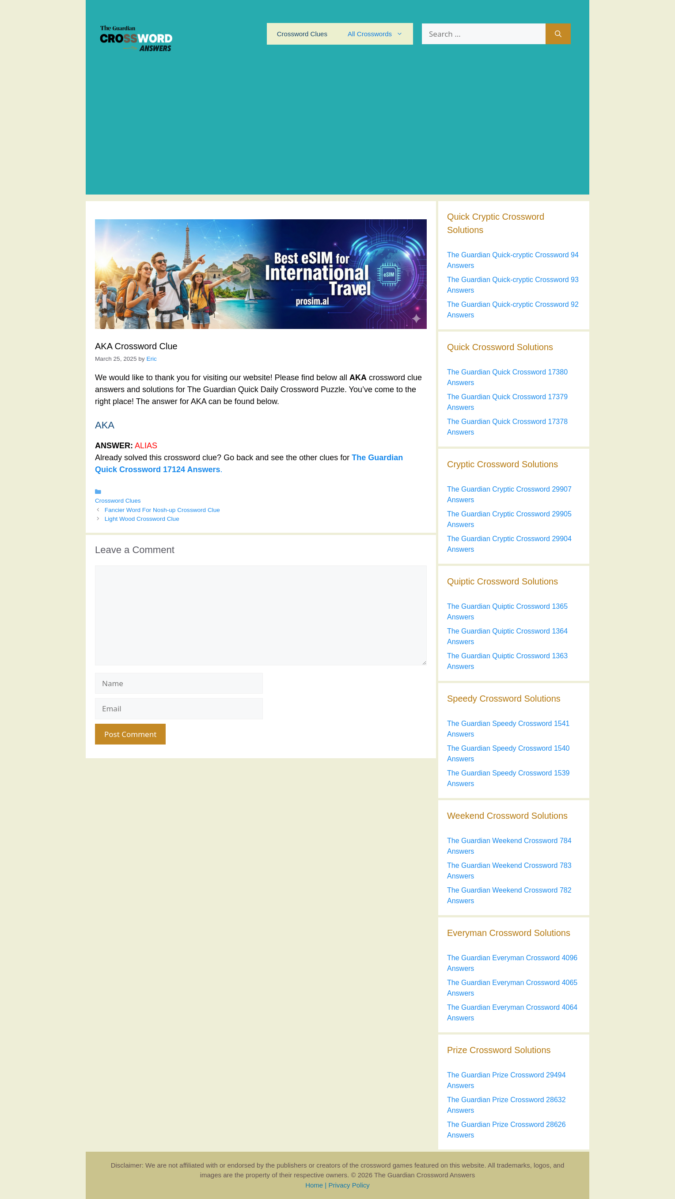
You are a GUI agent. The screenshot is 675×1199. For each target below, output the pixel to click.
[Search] (558, 34)
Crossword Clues (302, 34)
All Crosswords (380, 34)
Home (314, 1185)
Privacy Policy (348, 1185)
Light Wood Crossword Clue (142, 518)
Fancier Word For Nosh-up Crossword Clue (162, 510)
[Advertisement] (337, 133)
